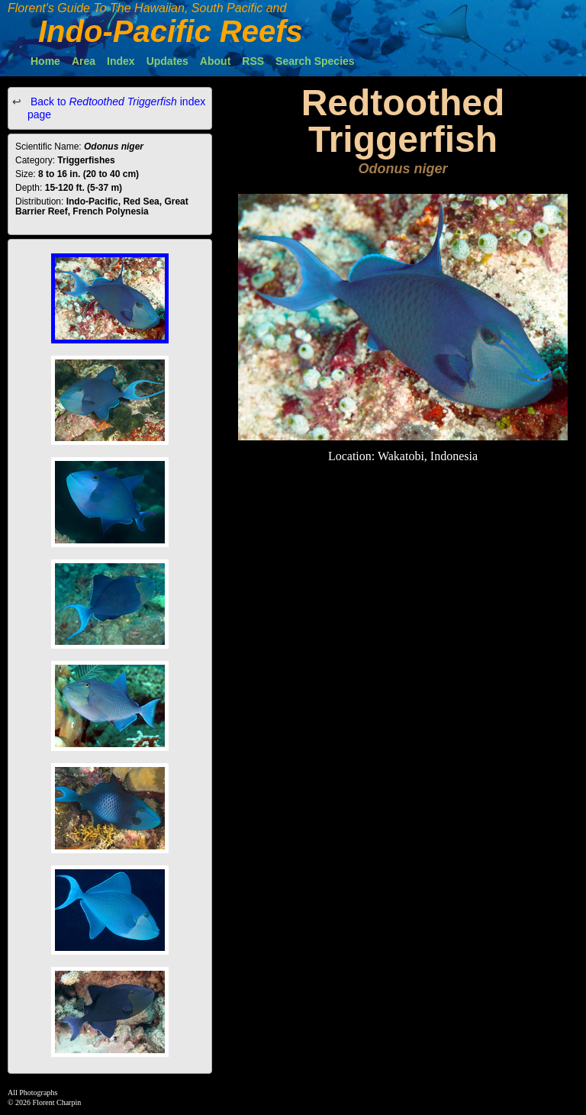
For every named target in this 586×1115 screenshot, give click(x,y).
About (215, 61)
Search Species (315, 61)
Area (83, 61)
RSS (253, 61)
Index (121, 61)
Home (45, 61)
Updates (167, 61)
